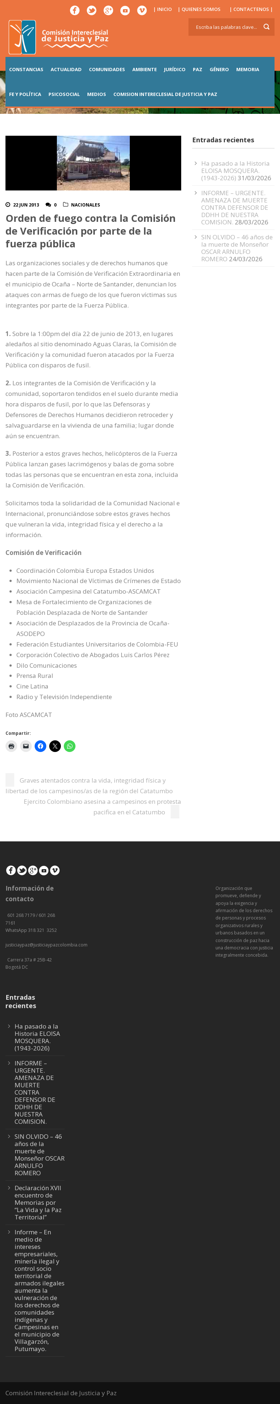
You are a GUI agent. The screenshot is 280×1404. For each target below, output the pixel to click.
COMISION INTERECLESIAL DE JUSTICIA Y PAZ (165, 94)
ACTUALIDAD (66, 69)
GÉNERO (219, 69)
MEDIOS (96, 94)
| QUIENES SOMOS (199, 9)
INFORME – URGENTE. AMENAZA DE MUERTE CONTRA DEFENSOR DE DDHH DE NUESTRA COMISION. (234, 207)
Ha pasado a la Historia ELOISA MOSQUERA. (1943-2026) (235, 170)
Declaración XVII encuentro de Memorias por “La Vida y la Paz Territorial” (38, 1202)
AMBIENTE (144, 69)
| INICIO (162, 9)
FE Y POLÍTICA (25, 94)
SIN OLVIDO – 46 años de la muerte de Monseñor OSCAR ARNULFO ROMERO (237, 248)
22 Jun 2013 (26, 205)
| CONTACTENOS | (251, 9)
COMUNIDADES (107, 69)
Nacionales (85, 205)
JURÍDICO (175, 69)
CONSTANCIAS (26, 69)
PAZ (197, 69)
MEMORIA (247, 69)
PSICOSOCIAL (64, 94)
